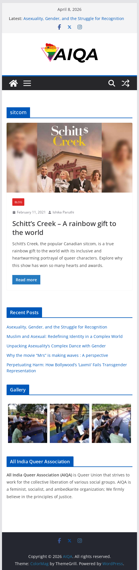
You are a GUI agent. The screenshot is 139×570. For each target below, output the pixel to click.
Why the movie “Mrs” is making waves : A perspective (57, 355)
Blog (18, 202)
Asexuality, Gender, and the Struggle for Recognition (73, 18)
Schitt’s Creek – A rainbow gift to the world (64, 228)
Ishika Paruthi (63, 212)
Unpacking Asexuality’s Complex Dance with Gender (56, 346)
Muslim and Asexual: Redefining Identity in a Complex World (65, 336)
